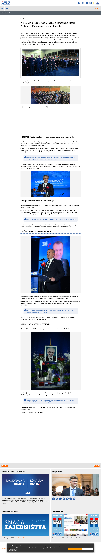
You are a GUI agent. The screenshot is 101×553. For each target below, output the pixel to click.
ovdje (81, 538)
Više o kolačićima (13, 549)
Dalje (95, 465)
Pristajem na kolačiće (75, 549)
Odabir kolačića (87, 549)
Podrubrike (5, 13)
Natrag (6, 465)
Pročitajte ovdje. (20, 538)
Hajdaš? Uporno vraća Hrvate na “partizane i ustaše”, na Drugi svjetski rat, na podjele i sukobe (51, 219)
